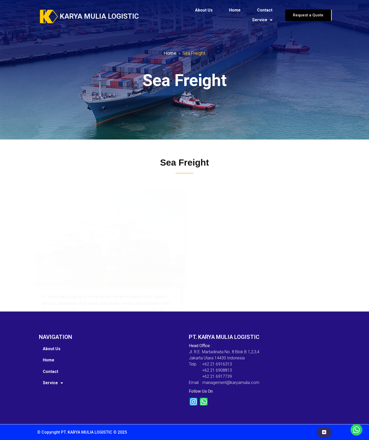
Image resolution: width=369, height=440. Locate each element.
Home (170, 53)
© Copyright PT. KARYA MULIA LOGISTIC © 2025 (82, 432)
